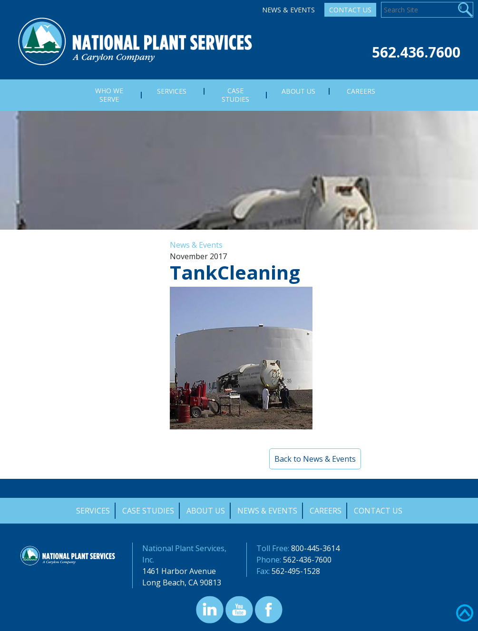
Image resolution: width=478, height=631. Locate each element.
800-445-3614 (315, 548)
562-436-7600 (307, 559)
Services (93, 510)
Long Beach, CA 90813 (181, 582)
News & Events (288, 9)
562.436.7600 (416, 52)
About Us (205, 510)
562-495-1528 (296, 571)
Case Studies (148, 510)
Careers (325, 510)
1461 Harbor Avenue (179, 571)
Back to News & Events (315, 459)
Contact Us (350, 9)
